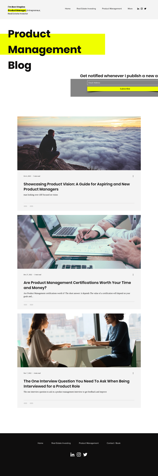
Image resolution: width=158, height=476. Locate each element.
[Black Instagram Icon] (141, 8)
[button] (112, 8)
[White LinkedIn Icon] (72, 454)
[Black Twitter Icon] (145, 8)
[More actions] (134, 176)
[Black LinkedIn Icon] (138, 8)
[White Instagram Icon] (79, 454)
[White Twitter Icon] (85, 454)
